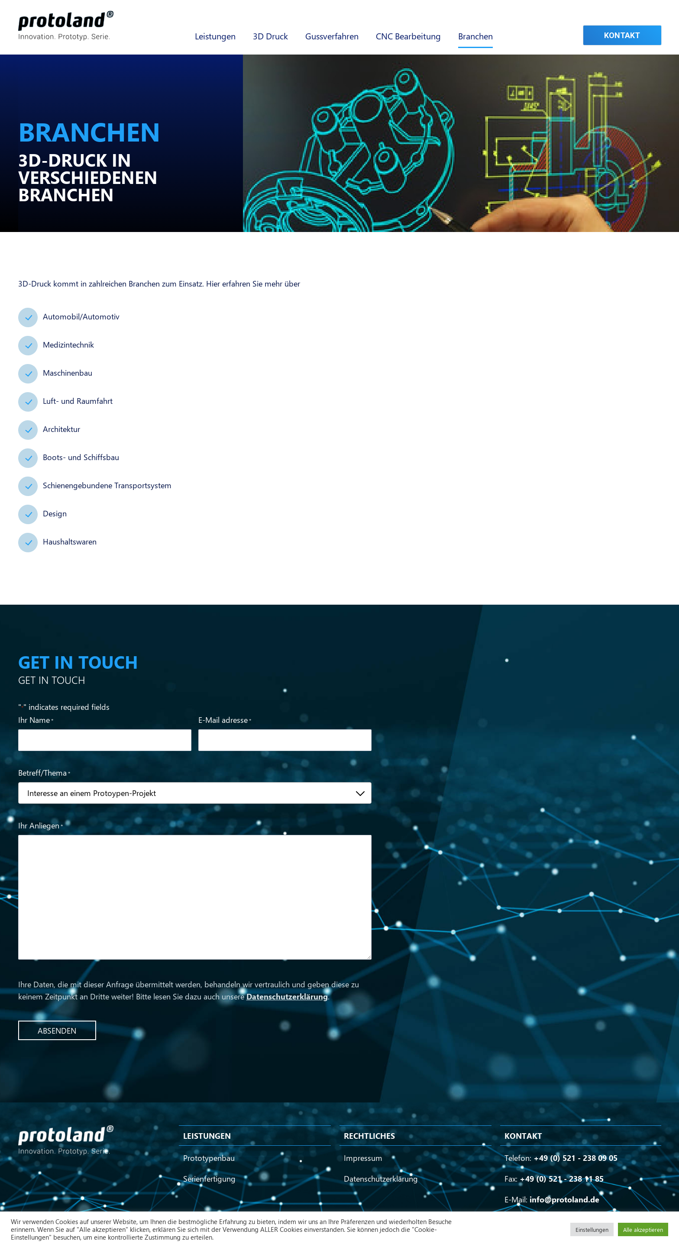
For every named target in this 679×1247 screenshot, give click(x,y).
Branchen (475, 36)
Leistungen (215, 36)
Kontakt (622, 35)
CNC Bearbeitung (408, 36)
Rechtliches (369, 1136)
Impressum (363, 1158)
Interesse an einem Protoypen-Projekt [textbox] (91, 793)
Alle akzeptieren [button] (643, 1229)
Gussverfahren (332, 36)
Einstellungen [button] (592, 1229)
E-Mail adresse (224, 720)
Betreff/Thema (44, 773)
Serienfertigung (209, 1178)
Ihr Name (35, 720)
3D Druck (270, 36)
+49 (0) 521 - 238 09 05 (576, 1158)
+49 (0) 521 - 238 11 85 (562, 1178)
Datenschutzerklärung (287, 996)
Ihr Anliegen (40, 825)
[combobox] (195, 793)
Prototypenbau (209, 1158)
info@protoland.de (564, 1199)
